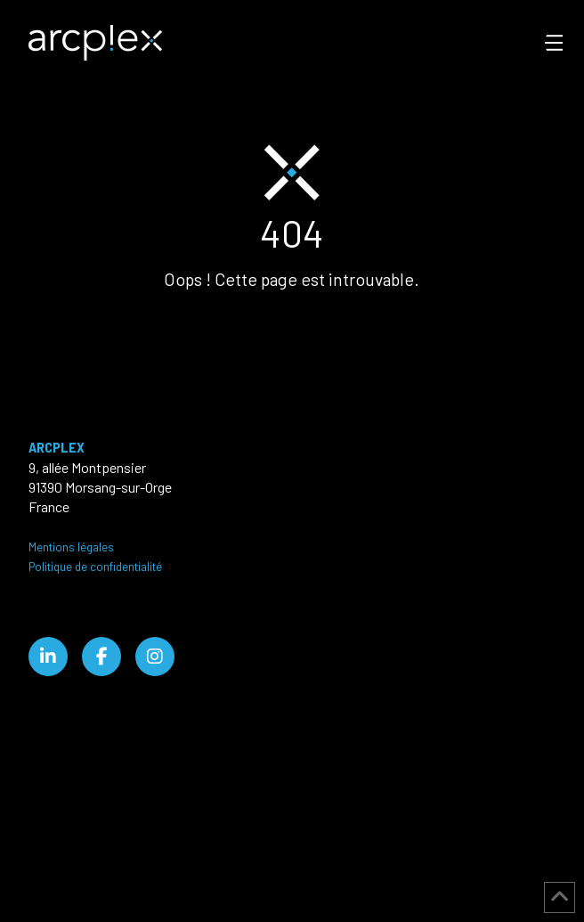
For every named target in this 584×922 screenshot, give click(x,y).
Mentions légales (71, 547)
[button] (564, 42)
